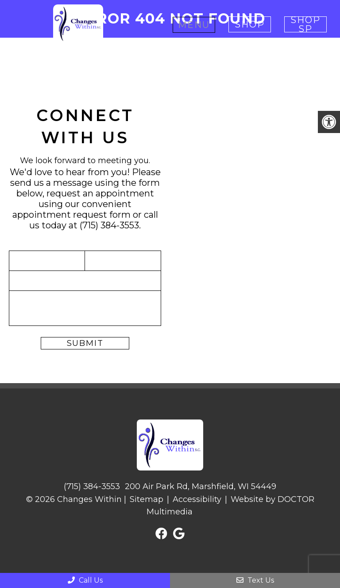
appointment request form (71, 214)
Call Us (85, 580)
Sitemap (146, 499)
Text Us (255, 580)
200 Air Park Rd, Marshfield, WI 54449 (200, 486)
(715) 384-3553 (109, 225)
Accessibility (197, 499)
